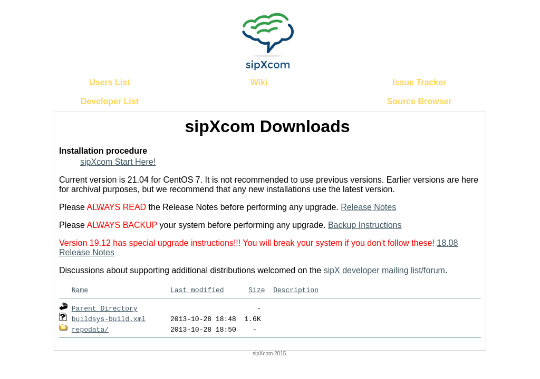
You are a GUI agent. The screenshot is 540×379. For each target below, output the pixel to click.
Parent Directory (105, 308)
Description (296, 289)
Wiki (259, 82)
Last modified (197, 289)
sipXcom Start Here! (118, 161)
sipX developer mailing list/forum (384, 270)
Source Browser (419, 101)
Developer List (110, 101)
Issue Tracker (419, 82)
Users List (109, 82)
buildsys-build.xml (109, 318)
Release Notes (368, 207)
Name (80, 289)
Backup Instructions (365, 225)
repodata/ (90, 329)
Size (256, 289)
